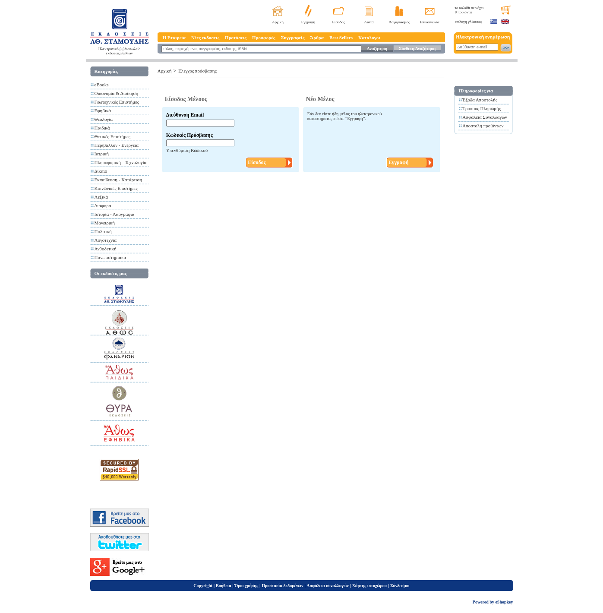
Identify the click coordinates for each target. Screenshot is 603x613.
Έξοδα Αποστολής (479, 99)
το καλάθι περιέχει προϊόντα (469, 10)
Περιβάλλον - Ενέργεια (117, 145)
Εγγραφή (308, 22)
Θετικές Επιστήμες (112, 136)
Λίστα (369, 22)
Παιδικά (102, 127)
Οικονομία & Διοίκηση (117, 93)
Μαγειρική (105, 222)
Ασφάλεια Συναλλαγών (484, 117)
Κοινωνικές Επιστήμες (116, 188)
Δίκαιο (101, 171)
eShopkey (504, 602)
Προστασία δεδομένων (282, 585)
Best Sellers (341, 37)
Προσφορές (263, 37)
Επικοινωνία (429, 22)
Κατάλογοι (369, 37)
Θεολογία (104, 119)
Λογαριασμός (399, 22)
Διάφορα (103, 205)
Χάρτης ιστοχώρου (369, 585)
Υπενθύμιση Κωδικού (187, 150)
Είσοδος (338, 22)
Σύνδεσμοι (400, 585)
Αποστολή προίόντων (482, 125)
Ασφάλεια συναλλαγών (327, 585)
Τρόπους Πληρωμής (481, 108)
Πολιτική (103, 231)
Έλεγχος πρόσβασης (197, 70)
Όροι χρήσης (246, 585)
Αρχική (278, 22)
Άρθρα (317, 37)
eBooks (102, 84)
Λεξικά (101, 196)
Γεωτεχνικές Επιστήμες (117, 101)
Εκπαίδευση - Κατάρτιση (118, 179)
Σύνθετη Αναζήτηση (417, 48)
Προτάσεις (235, 37)
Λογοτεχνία (106, 240)
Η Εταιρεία (174, 37)
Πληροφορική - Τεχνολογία (121, 162)
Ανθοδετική (106, 248)
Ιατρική (102, 153)
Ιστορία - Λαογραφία (115, 214)
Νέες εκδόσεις (205, 37)
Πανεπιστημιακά (110, 257)
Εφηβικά (103, 110)
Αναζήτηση (377, 48)
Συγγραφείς (293, 37)
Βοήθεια (223, 585)
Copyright (202, 585)
